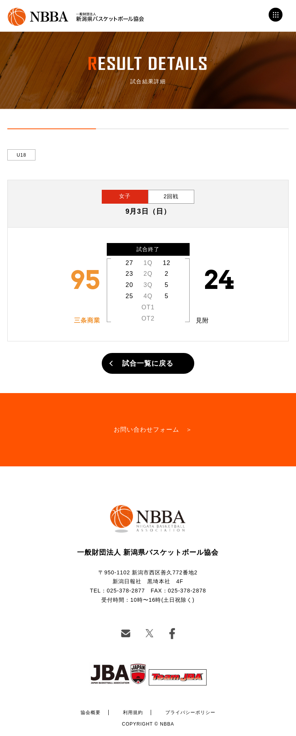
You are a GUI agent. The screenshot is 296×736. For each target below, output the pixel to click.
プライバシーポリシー (190, 712)
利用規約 (133, 712)
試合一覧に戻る (147, 363)
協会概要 (91, 712)
